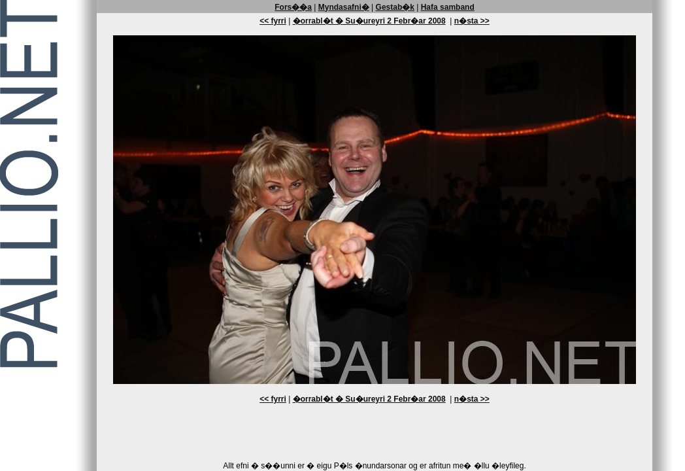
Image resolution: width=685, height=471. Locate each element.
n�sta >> (472, 21)
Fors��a (293, 7)
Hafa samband (448, 7)
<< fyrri (272, 21)
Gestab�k (395, 7)
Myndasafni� (343, 7)
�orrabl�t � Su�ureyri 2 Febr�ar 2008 (369, 21)
